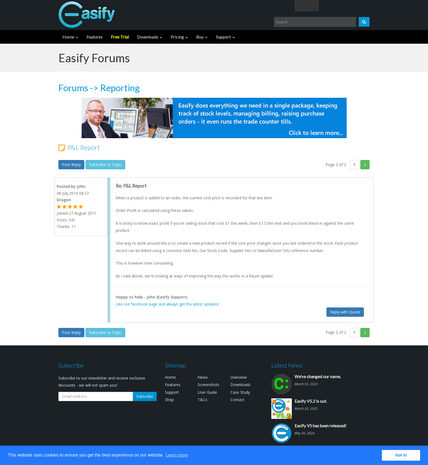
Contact (237, 399)
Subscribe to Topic (105, 164)
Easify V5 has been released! (320, 425)
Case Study (240, 392)
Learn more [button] (177, 455)
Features (95, 36)
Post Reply (71, 164)
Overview (238, 377)
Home (68, 36)
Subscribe (144, 396)
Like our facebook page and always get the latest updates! (167, 304)
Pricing (177, 36)
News (203, 377)
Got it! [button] (401, 455)
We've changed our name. (318, 376)
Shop (169, 399)
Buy (200, 36)
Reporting (120, 87)
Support (223, 36)
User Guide (207, 392)
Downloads (147, 36)
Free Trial (120, 36)
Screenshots (208, 384)
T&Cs (202, 399)
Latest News (287, 365)
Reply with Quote (345, 312)
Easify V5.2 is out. (311, 401)
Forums (73, 87)
